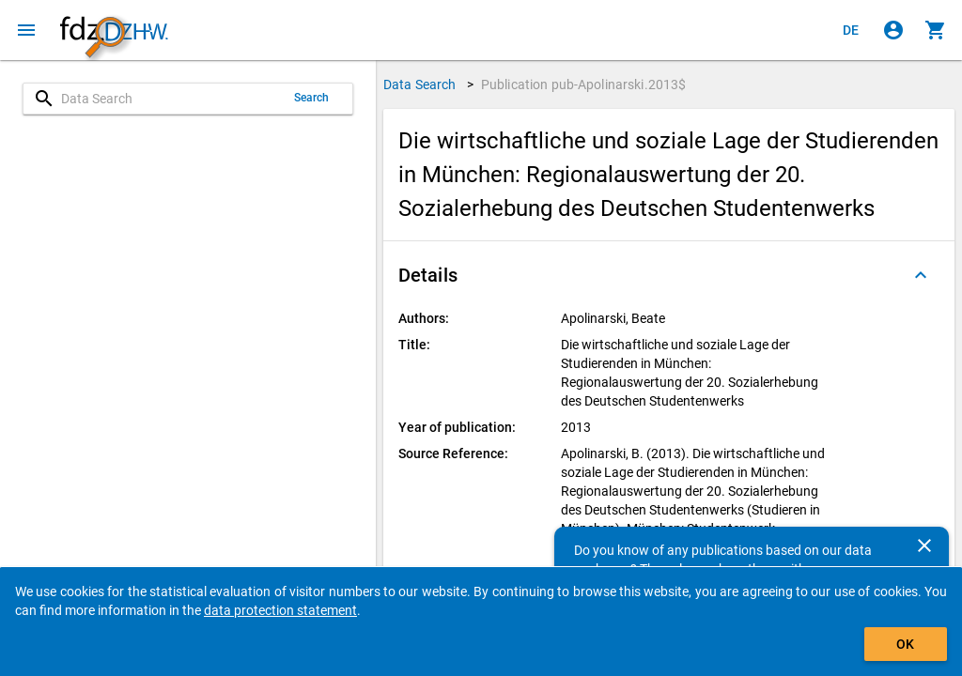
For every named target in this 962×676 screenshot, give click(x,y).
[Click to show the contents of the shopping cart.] (935, 30)
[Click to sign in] (893, 30)
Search (312, 97)
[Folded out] (920, 275)
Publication (584, 84)
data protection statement (280, 610)
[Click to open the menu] (26, 30)
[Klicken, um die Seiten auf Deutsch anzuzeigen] (851, 30)
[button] (668, 275)
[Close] (924, 545)
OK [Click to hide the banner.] (905, 644)
